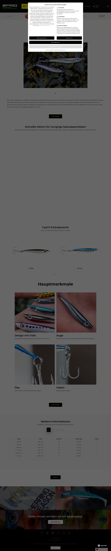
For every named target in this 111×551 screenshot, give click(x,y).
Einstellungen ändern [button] (55, 46)
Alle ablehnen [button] (55, 42)
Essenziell (61, 7)
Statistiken (61, 16)
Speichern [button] (69, 38)
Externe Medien (62, 25)
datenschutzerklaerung (44, 25)
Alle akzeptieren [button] (42, 38)
